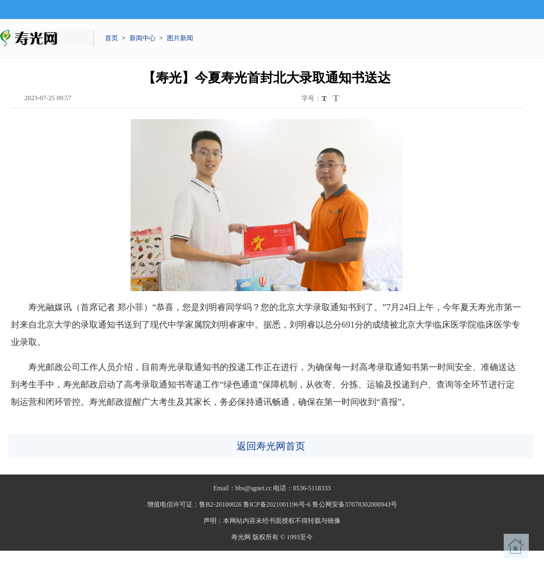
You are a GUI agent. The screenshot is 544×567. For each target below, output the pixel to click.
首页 (111, 38)
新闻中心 (142, 38)
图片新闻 (180, 38)
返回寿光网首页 (271, 446)
